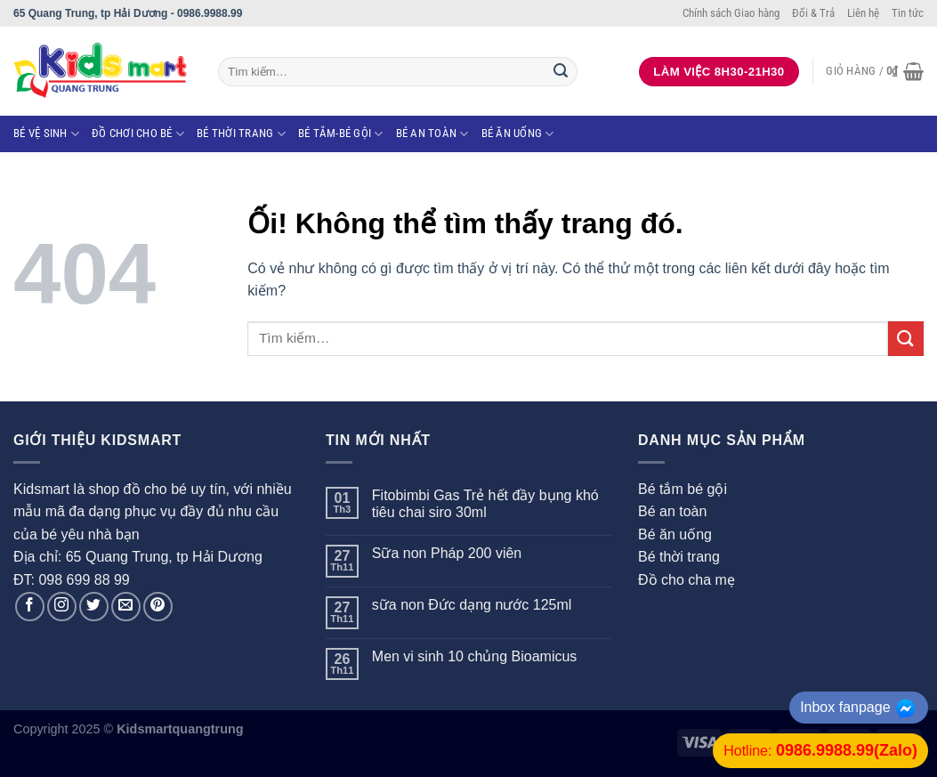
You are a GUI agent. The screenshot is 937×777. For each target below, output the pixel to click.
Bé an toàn (432, 133)
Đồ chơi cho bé (138, 133)
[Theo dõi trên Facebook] (29, 606)
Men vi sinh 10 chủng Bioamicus (475, 656)
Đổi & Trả (813, 13)
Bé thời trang (241, 133)
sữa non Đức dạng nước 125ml (472, 604)
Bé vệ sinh (46, 133)
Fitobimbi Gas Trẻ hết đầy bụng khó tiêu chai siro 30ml (485, 504)
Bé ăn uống (517, 133)
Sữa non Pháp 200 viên (446, 553)
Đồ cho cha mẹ (686, 579)
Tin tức (908, 13)
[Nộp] (560, 72)
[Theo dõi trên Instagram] (62, 606)
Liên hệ (863, 13)
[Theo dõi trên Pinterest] (158, 606)
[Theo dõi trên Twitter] (94, 606)
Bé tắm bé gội (682, 489)
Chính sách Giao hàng (731, 13)
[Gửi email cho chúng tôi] (126, 606)
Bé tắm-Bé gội (341, 133)
